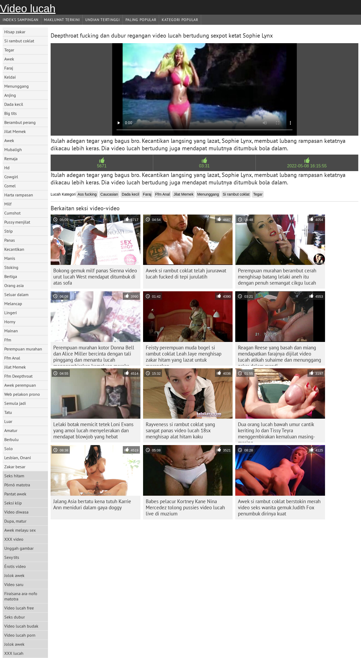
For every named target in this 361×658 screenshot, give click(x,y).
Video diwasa (16, 512)
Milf (7, 204)
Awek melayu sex (20, 530)
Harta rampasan (18, 194)
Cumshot (12, 213)
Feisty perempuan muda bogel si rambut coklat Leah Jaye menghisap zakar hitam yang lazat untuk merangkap (183, 355)
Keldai (10, 77)
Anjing (10, 95)
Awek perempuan (20, 385)
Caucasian (109, 194)
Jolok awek (14, 575)
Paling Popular (140, 19)
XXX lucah (13, 653)
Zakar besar (14, 466)
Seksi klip (13, 503)
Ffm (7, 339)
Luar (8, 421)
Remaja (11, 158)
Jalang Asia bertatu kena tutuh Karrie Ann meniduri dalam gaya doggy (92, 504)
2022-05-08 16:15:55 (307, 166)
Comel (10, 185)
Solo (8, 448)
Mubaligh (13, 149)
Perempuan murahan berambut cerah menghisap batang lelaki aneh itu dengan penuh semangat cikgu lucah (277, 276)
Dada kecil (13, 104)
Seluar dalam (16, 294)
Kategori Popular (180, 19)
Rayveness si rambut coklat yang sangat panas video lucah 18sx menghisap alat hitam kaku (180, 430)
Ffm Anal (12, 358)
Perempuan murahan (23, 349)
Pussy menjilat (17, 222)
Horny (9, 321)
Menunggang (16, 86)
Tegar (9, 50)
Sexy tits (11, 557)
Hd (7, 167)
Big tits (10, 113)
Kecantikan (14, 249)
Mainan (11, 330)
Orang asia (14, 285)
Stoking (11, 267)
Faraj (8, 68)
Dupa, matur (15, 521)
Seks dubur (14, 617)
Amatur (10, 430)
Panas (9, 240)
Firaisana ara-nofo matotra (20, 596)
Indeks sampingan (20, 19)
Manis (9, 258)
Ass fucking (87, 194)
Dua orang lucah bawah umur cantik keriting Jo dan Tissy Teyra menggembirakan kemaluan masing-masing (276, 431)
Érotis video (15, 566)
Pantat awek (15, 493)
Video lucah (27, 8)
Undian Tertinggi (102, 19)
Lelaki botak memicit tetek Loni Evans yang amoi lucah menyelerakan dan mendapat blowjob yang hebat (93, 430)
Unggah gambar (19, 548)
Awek (9, 59)
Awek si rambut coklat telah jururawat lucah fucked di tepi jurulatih (186, 273)
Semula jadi (15, 403)
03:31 (204, 166)
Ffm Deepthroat (18, 376)
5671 (102, 166)
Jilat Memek (15, 131)
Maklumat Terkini (62, 19)
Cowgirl (11, 176)
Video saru (13, 584)
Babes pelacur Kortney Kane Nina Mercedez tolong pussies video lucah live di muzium (185, 507)
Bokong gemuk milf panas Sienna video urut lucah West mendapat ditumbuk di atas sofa (95, 276)
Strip (8, 231)
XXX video (13, 539)
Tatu (8, 412)
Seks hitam (14, 475)
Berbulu (11, 439)
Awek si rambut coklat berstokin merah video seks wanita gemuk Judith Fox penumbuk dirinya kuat (279, 507)
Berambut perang (20, 122)
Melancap (13, 303)
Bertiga (10, 276)
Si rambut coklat (19, 40)
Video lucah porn (19, 635)
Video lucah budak (21, 626)
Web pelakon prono (22, 394)
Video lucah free (19, 608)
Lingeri (10, 312)
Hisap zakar (14, 31)
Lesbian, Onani (17, 457)
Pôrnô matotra (17, 484)
